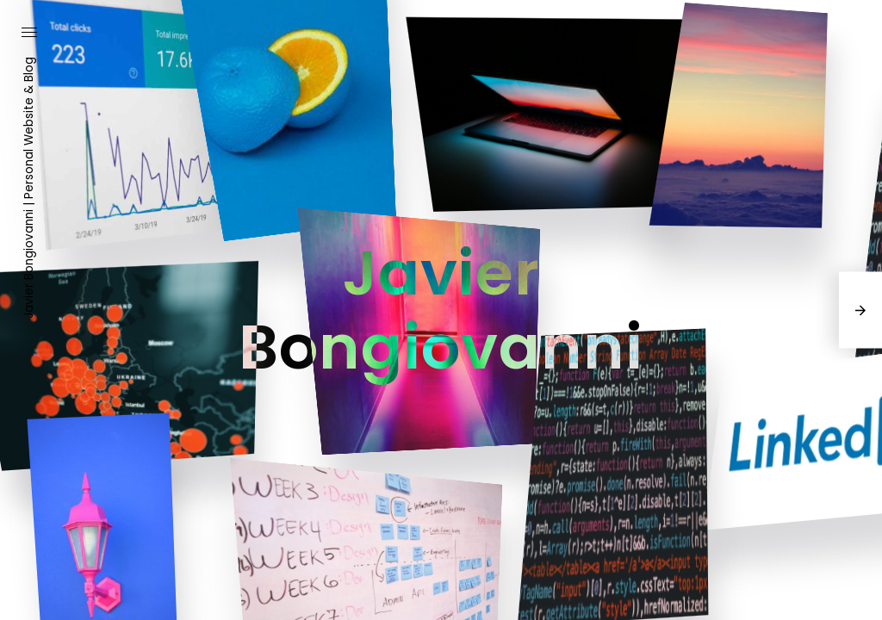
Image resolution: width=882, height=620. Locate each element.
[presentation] (860, 310)
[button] (29, 34)
